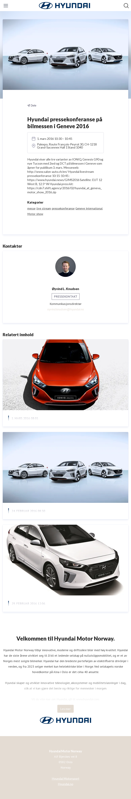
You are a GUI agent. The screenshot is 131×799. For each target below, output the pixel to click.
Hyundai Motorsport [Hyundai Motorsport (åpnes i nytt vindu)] (65, 778)
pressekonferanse (63, 208)
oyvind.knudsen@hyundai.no (65, 309)
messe (31, 208)
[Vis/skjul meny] (6, 6)
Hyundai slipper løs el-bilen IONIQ (39, 519)
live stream (43, 208)
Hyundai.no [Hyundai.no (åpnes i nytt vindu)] (65, 784)
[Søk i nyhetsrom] (126, 5)
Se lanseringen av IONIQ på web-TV (41, 611)
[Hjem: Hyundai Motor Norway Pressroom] (64, 5)
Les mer (65, 709)
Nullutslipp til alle (24, 426)
